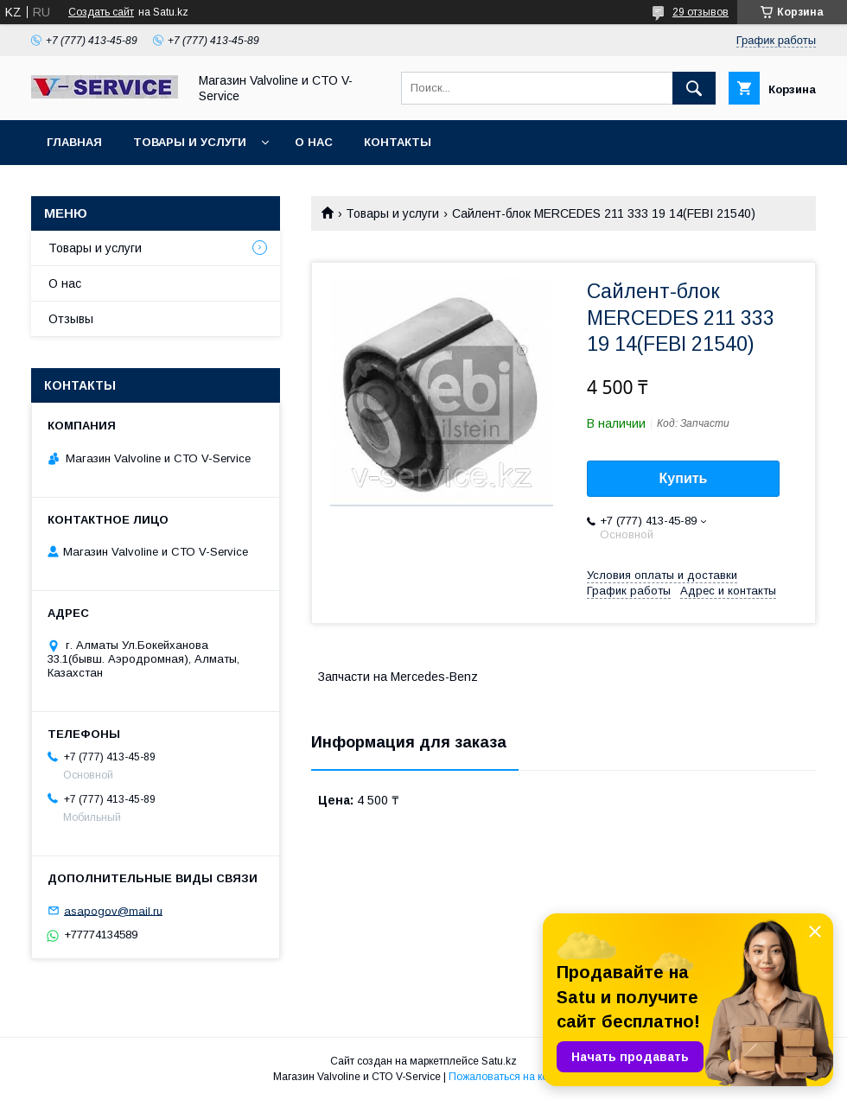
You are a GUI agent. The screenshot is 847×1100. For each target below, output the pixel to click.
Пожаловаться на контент (512, 1077)
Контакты (397, 142)
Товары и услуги (189, 142)
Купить (683, 478)
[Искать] (694, 88)
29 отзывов (700, 12)
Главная (74, 142)
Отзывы (70, 319)
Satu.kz (499, 1061)
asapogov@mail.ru (113, 910)
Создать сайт (101, 12)
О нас (314, 142)
